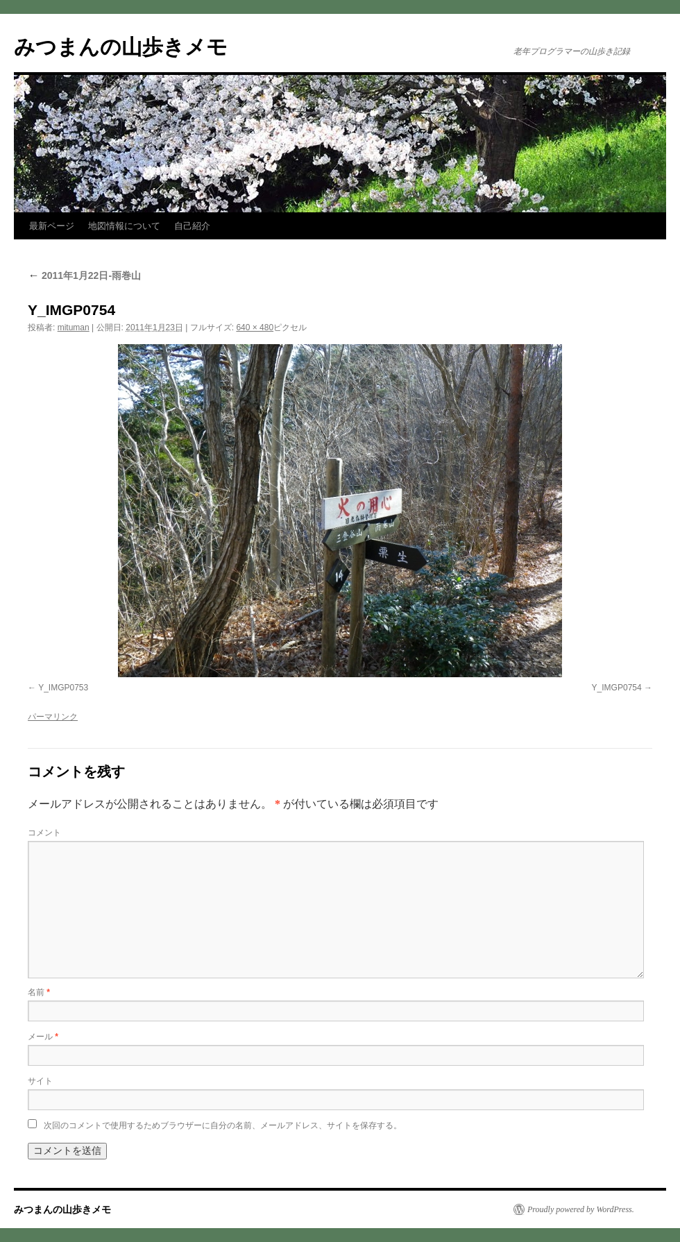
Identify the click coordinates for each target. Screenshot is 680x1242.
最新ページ (51, 226)
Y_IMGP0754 (617, 687)
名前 (39, 992)
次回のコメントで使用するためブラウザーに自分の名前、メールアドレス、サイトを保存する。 (223, 1125)
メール (43, 1036)
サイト (40, 1081)
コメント (44, 832)
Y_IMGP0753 (63, 687)
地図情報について (124, 226)
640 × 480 (254, 327)
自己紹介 (192, 226)
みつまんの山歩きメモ (121, 46)
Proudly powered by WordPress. (580, 1209)
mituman (74, 327)
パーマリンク (53, 717)
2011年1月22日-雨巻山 (84, 275)
